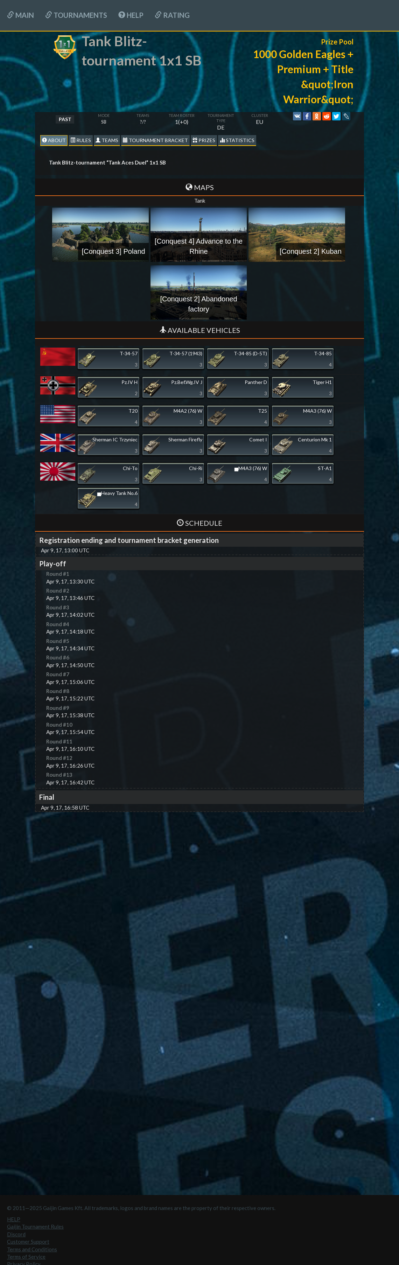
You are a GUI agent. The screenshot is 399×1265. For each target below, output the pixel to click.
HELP (131, 15)
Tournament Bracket (155, 140)
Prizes (203, 140)
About (54, 140)
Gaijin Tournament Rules (35, 1226)
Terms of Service (26, 1256)
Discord (16, 1234)
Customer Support (28, 1241)
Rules (80, 140)
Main (20, 15)
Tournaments (76, 15)
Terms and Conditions (32, 1249)
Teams (107, 140)
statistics (237, 140)
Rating (172, 15)
